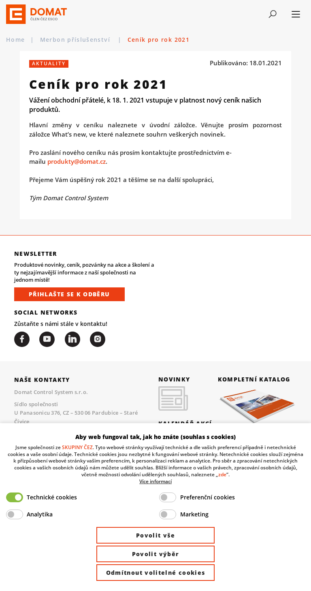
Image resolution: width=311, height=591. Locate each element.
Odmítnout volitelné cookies (155, 572)
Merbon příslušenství (76, 39)
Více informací (155, 481)
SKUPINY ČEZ (77, 447)
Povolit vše (155, 535)
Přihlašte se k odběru (69, 294)
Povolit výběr (155, 554)
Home (15, 39)
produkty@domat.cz (76, 161)
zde (222, 474)
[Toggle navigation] (273, 14)
